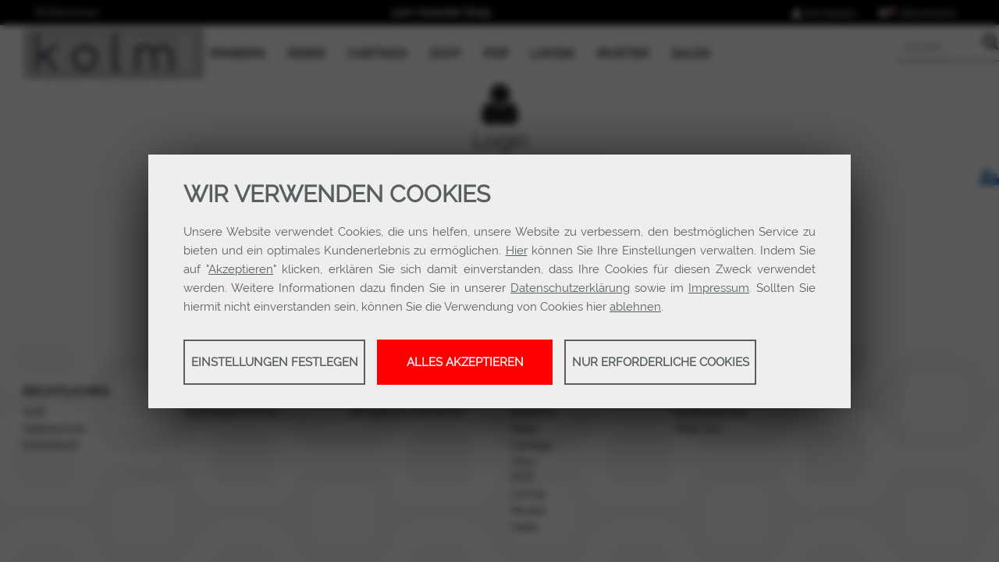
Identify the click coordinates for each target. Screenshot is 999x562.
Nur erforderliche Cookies (660, 362)
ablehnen (635, 307)
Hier (517, 251)
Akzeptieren (240, 269)
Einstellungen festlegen (274, 362)
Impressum (718, 288)
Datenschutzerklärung (570, 288)
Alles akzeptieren (465, 362)
